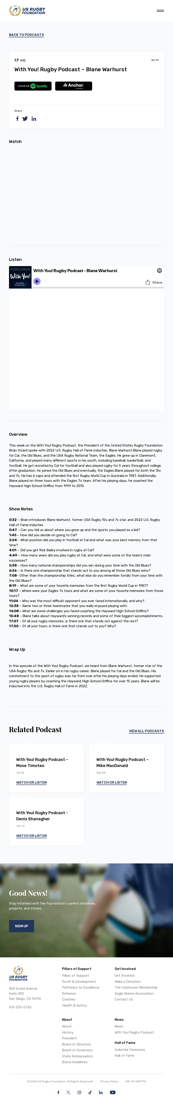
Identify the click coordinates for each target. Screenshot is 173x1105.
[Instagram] (79, 1092)
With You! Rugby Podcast (134, 1032)
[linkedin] (34, 119)
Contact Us (124, 999)
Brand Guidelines (75, 1062)
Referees (69, 994)
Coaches (68, 999)
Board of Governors (77, 1050)
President (69, 1038)
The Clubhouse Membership (136, 987)
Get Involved (124, 976)
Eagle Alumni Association (134, 994)
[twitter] (25, 119)
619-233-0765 (20, 1007)
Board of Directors (76, 1044)
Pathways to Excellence (80, 987)
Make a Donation (128, 982)
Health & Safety (74, 1005)
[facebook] (17, 119)
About (67, 1026)
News (119, 1026)
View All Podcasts (146, 731)
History (67, 1032)
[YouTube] (112, 1092)
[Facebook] (58, 1092)
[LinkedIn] (101, 1092)
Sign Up (21, 926)
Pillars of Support (75, 976)
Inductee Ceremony (130, 1050)
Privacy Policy (109, 1081)
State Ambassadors (77, 1056)
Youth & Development (79, 982)
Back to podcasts (26, 35)
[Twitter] (68, 1092)
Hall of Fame (124, 1056)
